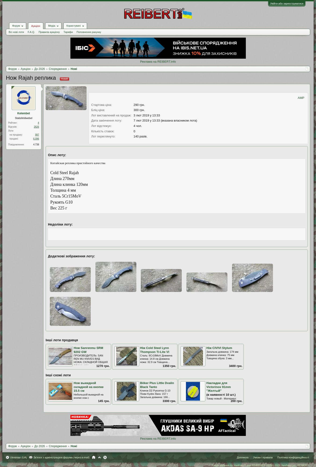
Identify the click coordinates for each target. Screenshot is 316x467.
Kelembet (23, 113)
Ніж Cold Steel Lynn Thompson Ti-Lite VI (154, 350)
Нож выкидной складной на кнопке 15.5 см (89, 386)
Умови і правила (262, 457)
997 (37, 134)
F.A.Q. (31, 32)
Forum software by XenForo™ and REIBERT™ (260, 465)
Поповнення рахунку (88, 32)
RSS (105, 457)
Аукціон (35, 26)
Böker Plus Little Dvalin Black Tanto (157, 385)
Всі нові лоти (16, 32)
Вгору (99, 457)
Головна (93, 457)
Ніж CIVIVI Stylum (219, 348)
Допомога (242, 457)
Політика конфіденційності (293, 457)
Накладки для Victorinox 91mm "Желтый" (218, 386)
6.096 (36, 138)
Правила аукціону (49, 32)
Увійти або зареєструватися (286, 3)
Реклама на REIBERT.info (158, 61)
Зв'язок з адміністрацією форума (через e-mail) (61, 457)
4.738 (36, 144)
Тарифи (68, 32)
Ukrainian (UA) (18, 457)
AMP (301, 98)
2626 (36, 127)
